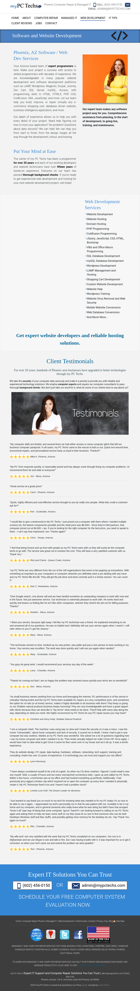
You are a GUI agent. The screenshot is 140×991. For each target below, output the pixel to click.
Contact (51, 23)
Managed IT (69, 18)
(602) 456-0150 (107, 4)
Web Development (92, 18)
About (26, 18)
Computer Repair (46, 18)
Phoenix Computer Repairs (91, 965)
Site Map (120, 921)
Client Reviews (21, 23)
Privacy (100, 921)
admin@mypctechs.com (98, 886)
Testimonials (81, 921)
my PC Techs (16, 973)
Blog (111, 921)
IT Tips (113, 18)
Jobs (38, 23)
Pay (106, 921)
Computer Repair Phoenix (33, 921)
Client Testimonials (70, 361)
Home (15, 18)
